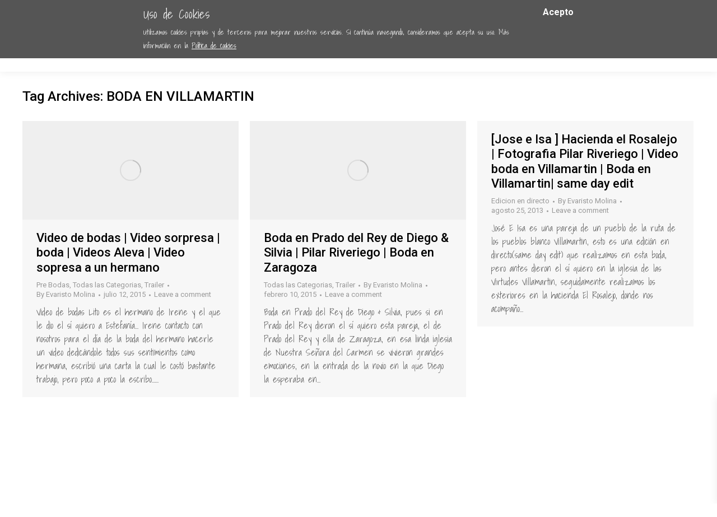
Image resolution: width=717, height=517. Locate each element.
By (65, 294)
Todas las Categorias (107, 285)
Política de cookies (214, 46)
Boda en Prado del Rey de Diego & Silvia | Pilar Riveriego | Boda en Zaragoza (356, 252)
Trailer (154, 285)
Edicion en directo (520, 201)
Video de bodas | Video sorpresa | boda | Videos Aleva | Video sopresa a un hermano (128, 252)
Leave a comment (182, 294)
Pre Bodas (52, 285)
